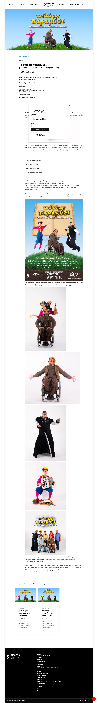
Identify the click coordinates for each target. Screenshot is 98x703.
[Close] (69, 106)
